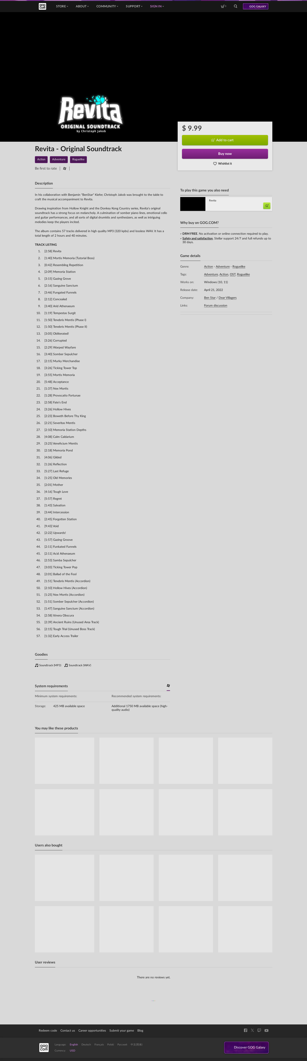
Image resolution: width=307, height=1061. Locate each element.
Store (62, 6)
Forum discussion (215, 305)
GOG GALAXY (257, 6)
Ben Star (210, 297)
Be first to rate (46, 168)
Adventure (223, 266)
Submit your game (121, 1030)
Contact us (67, 1030)
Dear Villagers (228, 297)
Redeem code (48, 1030)
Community (107, 6)
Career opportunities (92, 1030)
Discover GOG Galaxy (248, 1048)
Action (208, 266)
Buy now (225, 154)
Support (134, 6)
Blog (140, 1030)
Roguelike (238, 266)
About (82, 6)
